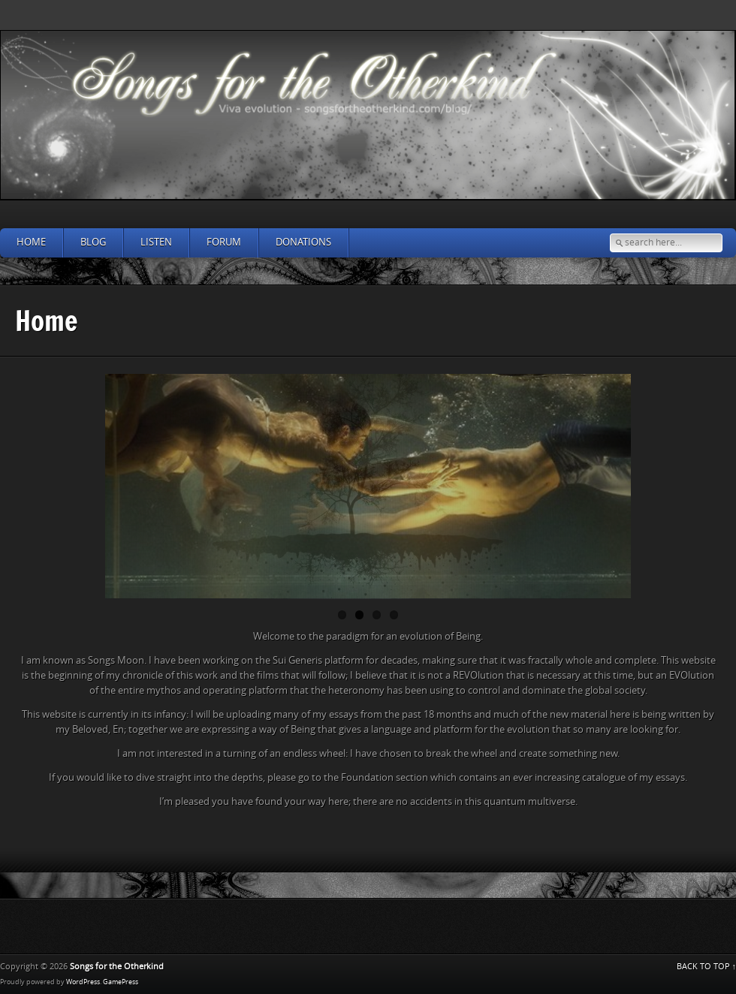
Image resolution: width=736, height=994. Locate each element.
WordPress (83, 982)
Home (31, 242)
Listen (156, 242)
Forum (224, 242)
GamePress (120, 982)
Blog (93, 242)
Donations (303, 242)
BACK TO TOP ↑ (707, 966)
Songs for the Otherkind (117, 966)
